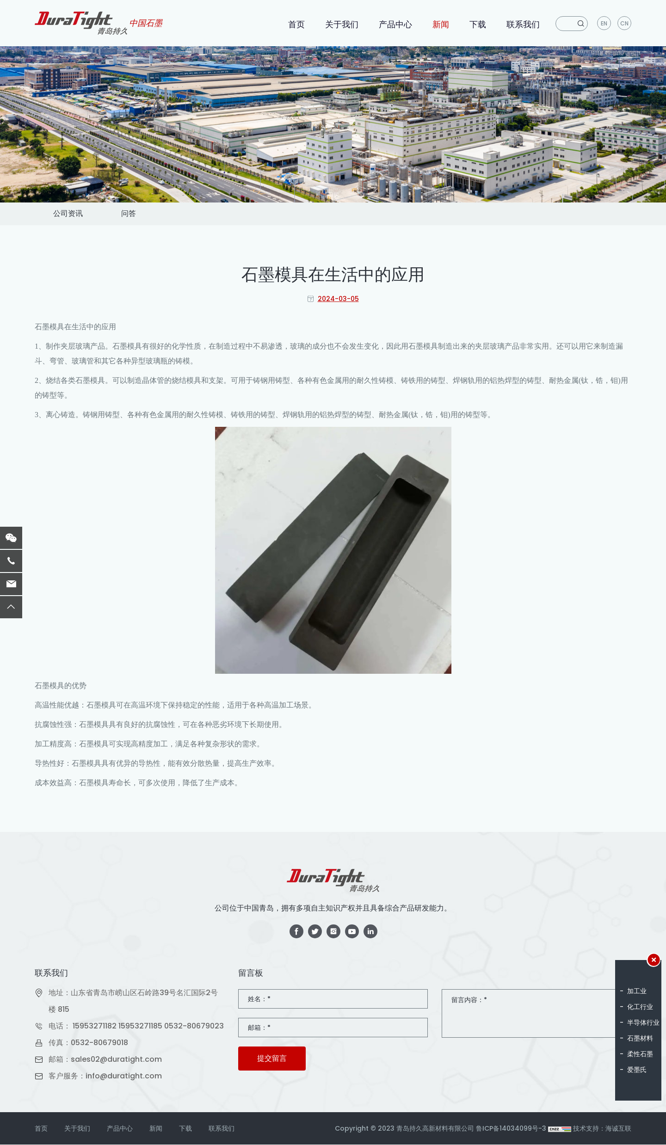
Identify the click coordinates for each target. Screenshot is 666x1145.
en (604, 23)
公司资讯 (68, 214)
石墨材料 (640, 1038)
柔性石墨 (640, 1054)
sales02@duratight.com (116, 1059)
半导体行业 (643, 1022)
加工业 (637, 991)
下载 (477, 24)
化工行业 (640, 1006)
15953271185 (140, 1026)
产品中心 (395, 24)
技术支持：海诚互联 (602, 1128)
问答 (129, 214)
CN (624, 23)
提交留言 (272, 1058)
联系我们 (523, 24)
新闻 (440, 24)
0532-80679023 (194, 1026)
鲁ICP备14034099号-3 (511, 1128)
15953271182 (95, 1026)
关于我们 (341, 24)
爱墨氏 (637, 1069)
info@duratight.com (124, 1076)
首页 (296, 24)
